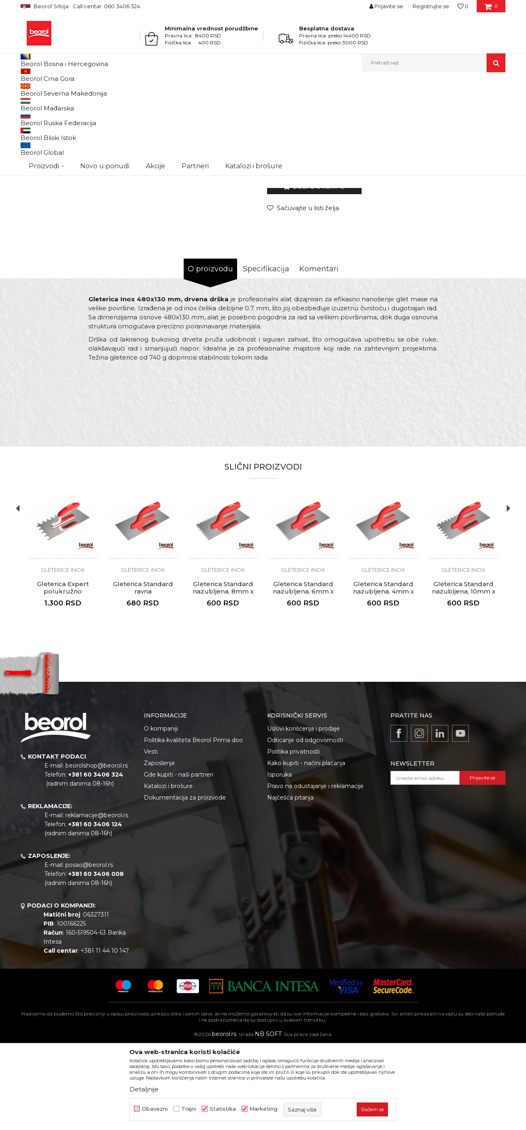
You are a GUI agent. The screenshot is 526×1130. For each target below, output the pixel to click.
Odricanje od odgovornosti (305, 824)
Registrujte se (431, 6)
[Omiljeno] (462, 6)
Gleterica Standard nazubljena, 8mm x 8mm (223, 676)
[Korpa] (491, 9)
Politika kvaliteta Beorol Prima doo (193, 824)
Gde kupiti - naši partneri (178, 859)
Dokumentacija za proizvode (185, 882)
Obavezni (155, 1109)
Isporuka (279, 859)
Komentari (319, 353)
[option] (51, 147)
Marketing (263, 1109)
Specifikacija (266, 353)
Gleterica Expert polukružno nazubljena (63, 676)
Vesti (151, 836)
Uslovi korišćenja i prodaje (303, 813)
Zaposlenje (159, 847)
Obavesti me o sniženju (473, 241)
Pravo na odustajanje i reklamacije (315, 870)
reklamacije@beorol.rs (96, 899)
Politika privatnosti (293, 836)
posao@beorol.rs (89, 949)
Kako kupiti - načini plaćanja (306, 847)
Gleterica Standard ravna (143, 672)
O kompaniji (161, 813)
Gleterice (159, 90)
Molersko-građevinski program (106, 90)
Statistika (223, 1109)
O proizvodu (210, 353)
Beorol (28, 90)
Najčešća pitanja (290, 882)
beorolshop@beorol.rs (96, 850)
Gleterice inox (191, 90)
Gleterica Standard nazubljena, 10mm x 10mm (463, 676)
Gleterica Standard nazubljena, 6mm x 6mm (303, 676)
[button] (433, 63)
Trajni (188, 1109)
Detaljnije (144, 1089)
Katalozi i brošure (168, 870)
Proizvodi (53, 90)
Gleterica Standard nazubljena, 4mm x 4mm (383, 676)
